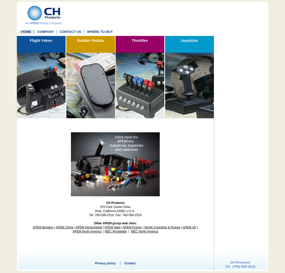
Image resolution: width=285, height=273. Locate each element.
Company (45, 32)
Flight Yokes (41, 40)
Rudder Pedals (90, 40)
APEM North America (87, 231)
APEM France (132, 227)
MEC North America (144, 231)
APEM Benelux (43, 227)
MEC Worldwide (116, 231)
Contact (130, 263)
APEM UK (189, 227)
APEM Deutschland (89, 227)
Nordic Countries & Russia (162, 227)
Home (26, 32)
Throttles (140, 40)
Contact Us (70, 32)
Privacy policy (105, 263)
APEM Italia (112, 227)
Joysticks (189, 40)
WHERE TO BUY (100, 32)
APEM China (64, 227)
